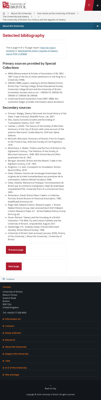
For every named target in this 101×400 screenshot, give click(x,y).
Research (9, 340)
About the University (21, 13)
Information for (12, 319)
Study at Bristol (12, 333)
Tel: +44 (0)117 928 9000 (14, 312)
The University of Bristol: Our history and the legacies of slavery (34, 19)
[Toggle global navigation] (97, 5)
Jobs (6, 360)
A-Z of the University (15, 367)
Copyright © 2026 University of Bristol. (42, 394)
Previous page (16, 250)
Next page (14, 266)
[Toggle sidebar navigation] (97, 26)
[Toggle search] (89, 5)
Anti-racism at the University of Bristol (56, 13)
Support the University (15, 353)
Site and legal (11, 374)
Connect (8, 326)
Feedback (10, 279)
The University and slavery (16, 16)
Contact (7, 287)
